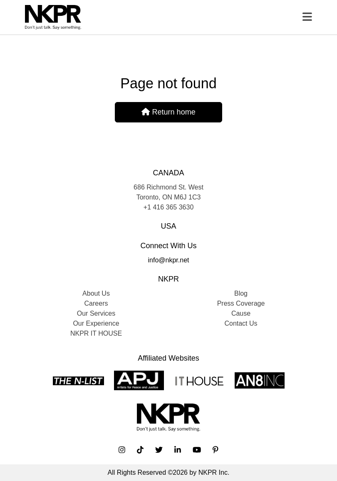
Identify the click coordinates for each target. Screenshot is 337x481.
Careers (96, 303)
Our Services (96, 313)
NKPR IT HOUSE (96, 333)
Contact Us (240, 323)
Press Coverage (241, 303)
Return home (168, 112)
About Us (96, 293)
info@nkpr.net (168, 260)
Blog (241, 293)
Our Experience (96, 323)
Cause (240, 313)
